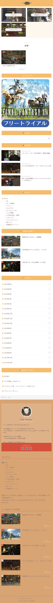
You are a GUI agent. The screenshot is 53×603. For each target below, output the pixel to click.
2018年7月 (27, 338)
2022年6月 (27, 284)
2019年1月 (27, 308)
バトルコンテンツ (12, 220)
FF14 (6, 198)
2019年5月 (27, 299)
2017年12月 (27, 357)
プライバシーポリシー (11, 391)
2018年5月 (27, 348)
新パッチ (9, 222)
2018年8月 (27, 333)
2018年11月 (27, 318)
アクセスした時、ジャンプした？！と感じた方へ (19, 386)
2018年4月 (27, 353)
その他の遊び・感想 (12, 215)
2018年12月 (27, 313)
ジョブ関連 (9, 213)
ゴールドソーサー (12, 210)
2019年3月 (27, 304)
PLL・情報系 (10, 203)
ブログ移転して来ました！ (12, 381)
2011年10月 (27, 362)
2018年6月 (27, 343)
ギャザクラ (9, 208)
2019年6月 (27, 294)
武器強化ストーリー (12, 224)
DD (7, 201)
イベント (9, 206)
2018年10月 (27, 323)
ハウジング (9, 217)
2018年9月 (27, 328)
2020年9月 (27, 289)
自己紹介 (7, 376)
